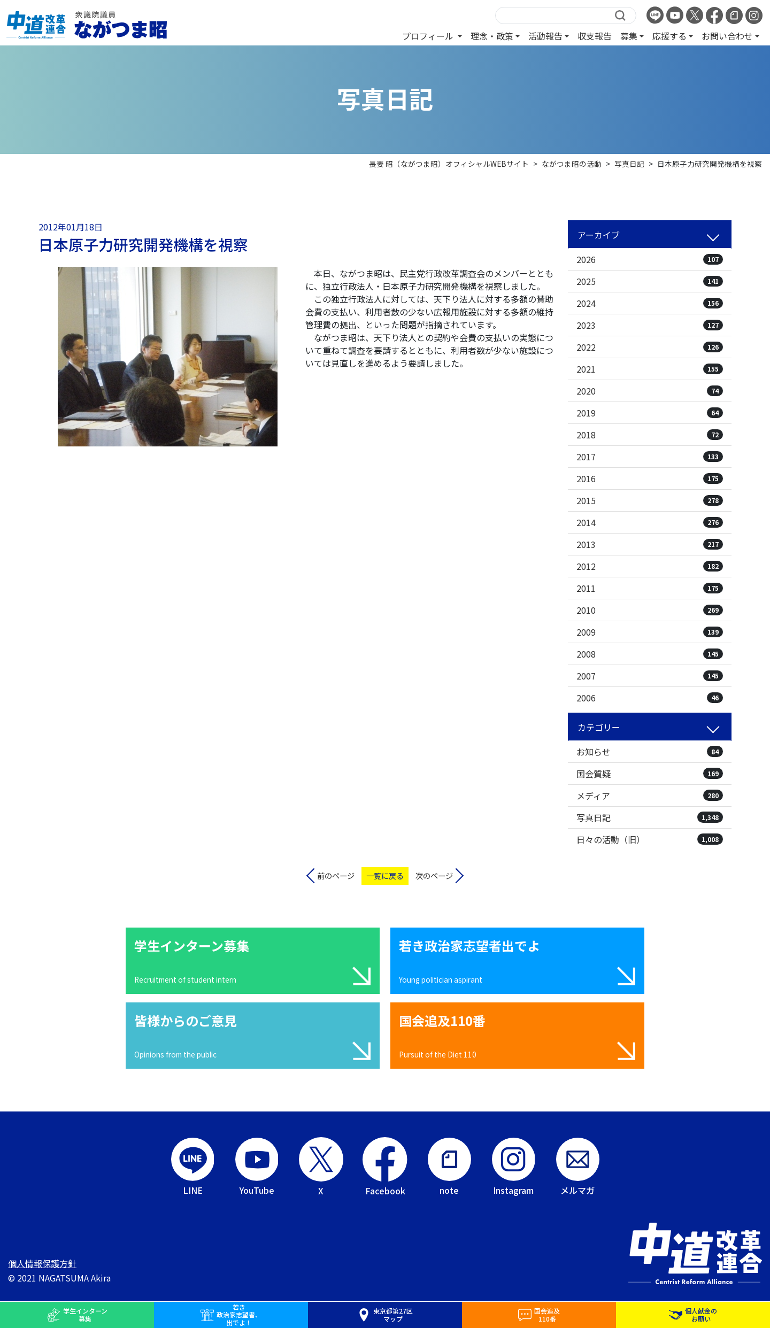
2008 (649, 653)
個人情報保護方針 (42, 1263)
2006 (649, 697)
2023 (649, 325)
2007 (649, 675)
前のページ (336, 875)
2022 (649, 347)
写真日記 (649, 817)
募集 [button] (628, 35)
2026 (649, 259)
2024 (649, 303)
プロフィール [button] (429, 35)
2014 (649, 522)
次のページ (434, 875)
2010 (649, 610)
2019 (649, 412)
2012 (649, 566)
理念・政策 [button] (492, 35)
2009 (649, 632)
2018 (649, 434)
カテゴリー (599, 727)
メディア (649, 795)
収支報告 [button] (595, 35)
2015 (649, 500)
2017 (649, 456)
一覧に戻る (385, 875)
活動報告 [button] (545, 35)
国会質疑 (649, 773)
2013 (649, 544)
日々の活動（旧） (649, 839)
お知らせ (649, 751)
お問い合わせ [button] (727, 35)
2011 (649, 588)
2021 (649, 368)
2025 (649, 281)
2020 (649, 390)
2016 (649, 478)
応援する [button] (669, 35)
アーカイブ (599, 234)
